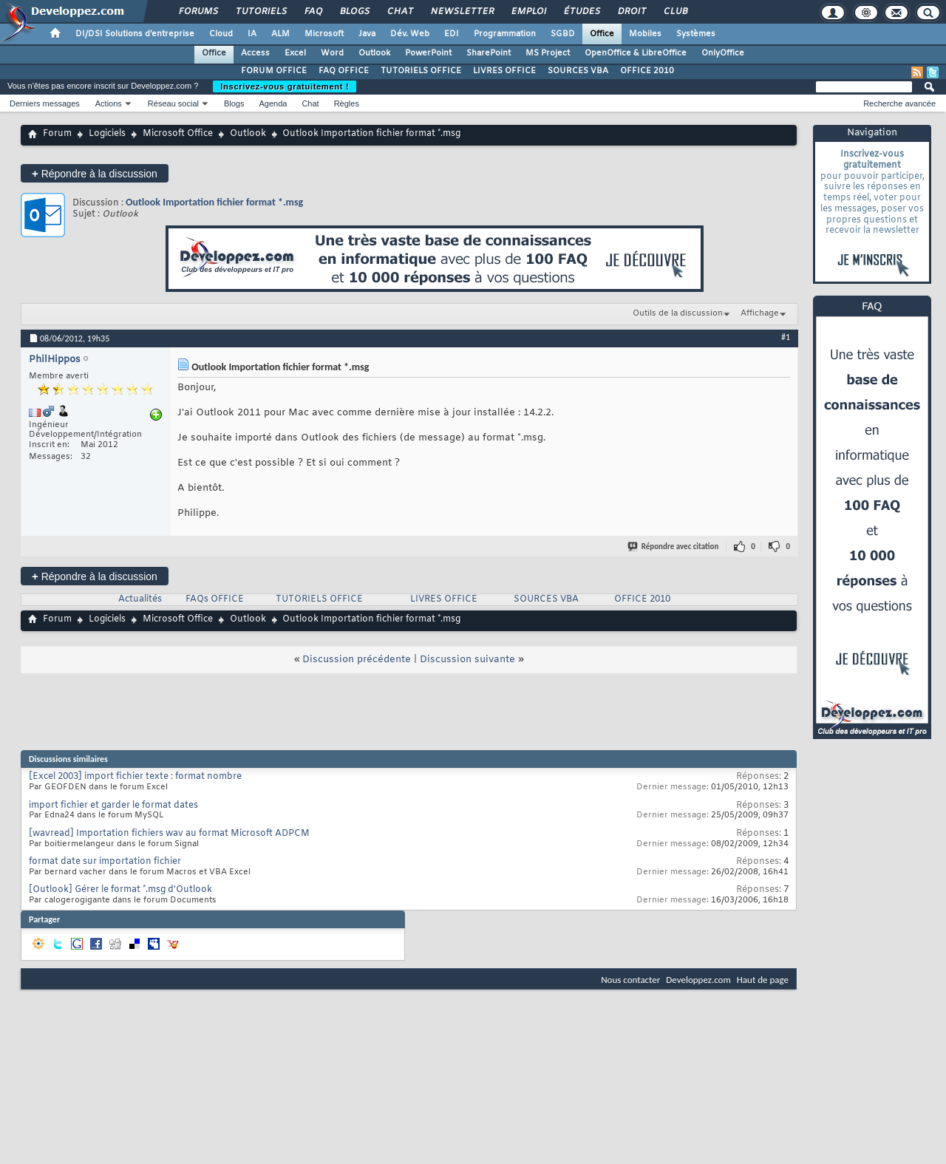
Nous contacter (630, 979)
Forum (57, 134)
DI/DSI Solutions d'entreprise (134, 34)
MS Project (547, 53)
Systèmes (695, 34)
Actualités (140, 599)
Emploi (528, 12)
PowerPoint (428, 53)
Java (366, 34)
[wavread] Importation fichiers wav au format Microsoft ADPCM (169, 834)
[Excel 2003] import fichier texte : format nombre (135, 777)
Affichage (760, 313)
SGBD (563, 34)
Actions (108, 103)
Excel (295, 53)
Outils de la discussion (678, 313)
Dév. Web (409, 34)
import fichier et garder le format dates (113, 805)
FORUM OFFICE (274, 71)
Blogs (354, 12)
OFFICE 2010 (647, 71)
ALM (280, 34)
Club (674, 12)
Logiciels (107, 134)
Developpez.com (698, 979)
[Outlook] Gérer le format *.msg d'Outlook (120, 890)
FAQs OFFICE (215, 599)
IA (252, 34)
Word (332, 53)
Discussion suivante (467, 659)
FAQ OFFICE (344, 71)
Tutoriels (260, 12)
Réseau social (173, 103)
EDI (451, 34)
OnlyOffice (722, 53)
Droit (631, 12)
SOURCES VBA (578, 71)
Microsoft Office (178, 134)
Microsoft (324, 34)
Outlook (374, 53)
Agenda (273, 103)
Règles (346, 103)
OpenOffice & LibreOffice (636, 53)
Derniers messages (45, 103)
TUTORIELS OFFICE (421, 71)
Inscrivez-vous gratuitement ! (284, 86)
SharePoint (488, 53)
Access (255, 53)
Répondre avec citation (674, 546)
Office (602, 34)
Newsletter (461, 12)
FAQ (312, 12)
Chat (399, 12)
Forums (198, 12)
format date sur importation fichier (105, 862)
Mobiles (645, 34)
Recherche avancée (899, 103)
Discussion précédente (356, 659)
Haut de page (763, 979)
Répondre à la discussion (94, 173)
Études (581, 12)
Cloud (221, 34)
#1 (785, 337)
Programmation (505, 34)
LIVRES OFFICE (504, 71)
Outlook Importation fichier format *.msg (214, 202)
